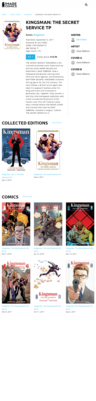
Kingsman (28, 14)
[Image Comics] (9, 4)
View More (57, 122)
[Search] (86, 5)
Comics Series (15, 14)
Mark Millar (81, 39)
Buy (30, 57)
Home (4, 14)
